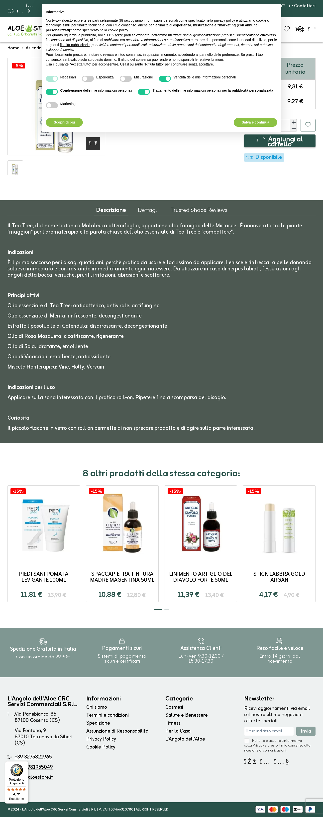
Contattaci (302, 6)
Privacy (258, 746)
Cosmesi (174, 707)
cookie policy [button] (118, 30)
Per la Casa (178, 731)
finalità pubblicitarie (75, 45)
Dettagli (148, 211)
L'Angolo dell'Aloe (185, 739)
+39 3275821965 (33, 757)
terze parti (123, 35)
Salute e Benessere (186, 715)
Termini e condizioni (107, 715)
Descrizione (111, 211)
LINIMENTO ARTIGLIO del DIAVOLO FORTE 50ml (200, 577)
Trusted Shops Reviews (199, 211)
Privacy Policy (101, 739)
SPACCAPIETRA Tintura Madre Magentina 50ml (122, 577)
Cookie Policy (100, 747)
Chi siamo (96, 707)
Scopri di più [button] (64, 122)
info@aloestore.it (34, 777)
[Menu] (25, 764)
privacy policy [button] (224, 20)
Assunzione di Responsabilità (117, 731)
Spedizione (98, 723)
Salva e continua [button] (255, 122)
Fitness (172, 723)
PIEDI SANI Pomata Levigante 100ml (43, 577)
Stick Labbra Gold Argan (279, 577)
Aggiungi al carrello (279, 140)
